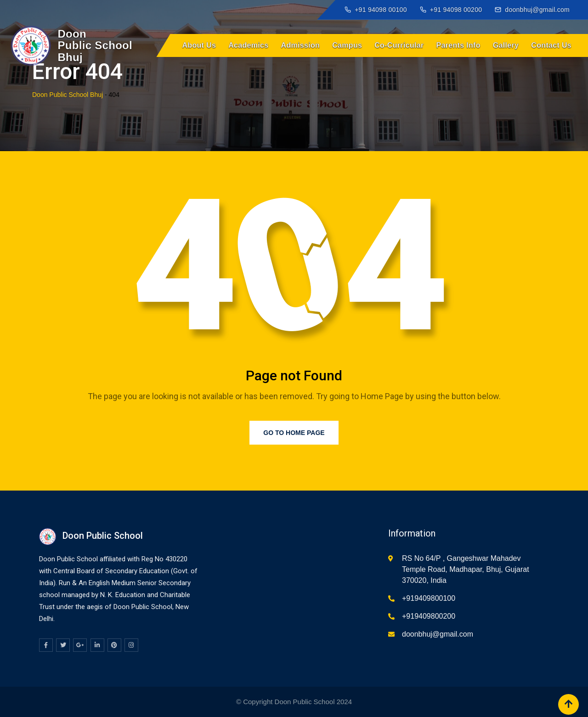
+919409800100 (428, 598)
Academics (248, 45)
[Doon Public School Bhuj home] (72, 45)
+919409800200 (428, 616)
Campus (347, 45)
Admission (300, 45)
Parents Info (458, 45)
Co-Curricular (399, 45)
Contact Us (551, 45)
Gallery (506, 45)
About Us (199, 45)
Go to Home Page (293, 432)
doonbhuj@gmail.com (437, 634)
